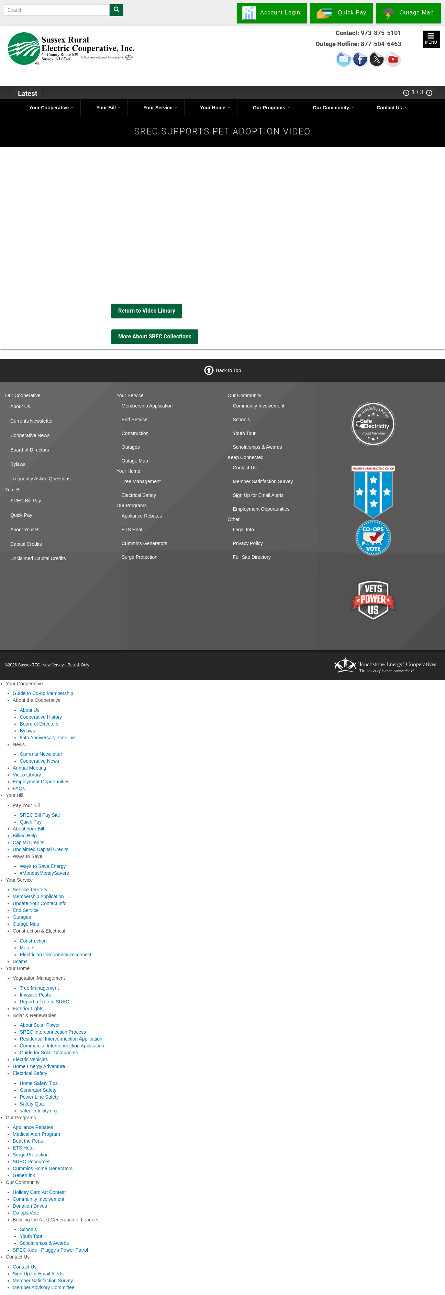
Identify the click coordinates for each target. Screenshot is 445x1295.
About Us (20, 406)
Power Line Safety (39, 1097)
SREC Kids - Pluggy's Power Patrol (50, 1250)
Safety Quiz (32, 1104)
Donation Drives (30, 1206)
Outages (131, 447)
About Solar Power (40, 1025)
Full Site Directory (252, 557)
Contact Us (392, 107)
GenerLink (24, 1175)
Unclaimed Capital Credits (38, 558)
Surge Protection (139, 557)
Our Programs (271, 107)
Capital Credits (26, 544)
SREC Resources (32, 1161)
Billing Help (25, 835)
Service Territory (30, 889)
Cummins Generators (144, 543)
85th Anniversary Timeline (47, 737)
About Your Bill (26, 529)
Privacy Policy (248, 543)
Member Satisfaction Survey (263, 481)
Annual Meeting (29, 768)
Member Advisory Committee (44, 1287)
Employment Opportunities (261, 509)
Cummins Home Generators (43, 1168)
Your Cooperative (51, 107)
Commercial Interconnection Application (62, 1045)
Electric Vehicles (30, 1059)
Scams (20, 961)
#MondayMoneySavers (44, 873)
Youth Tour (244, 433)
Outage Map (135, 461)
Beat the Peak (28, 1141)
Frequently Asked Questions (40, 478)
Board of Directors (29, 450)
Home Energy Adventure (39, 1066)
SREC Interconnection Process (53, 1032)
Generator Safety (38, 1090)
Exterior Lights (28, 1008)
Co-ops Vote (26, 1213)
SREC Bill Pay (25, 500)
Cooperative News (29, 435)
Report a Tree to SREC (44, 1001)
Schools (241, 419)
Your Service (160, 107)
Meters (27, 947)
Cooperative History (41, 717)
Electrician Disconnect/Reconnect (55, 954)
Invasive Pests (35, 995)
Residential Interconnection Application (61, 1039)
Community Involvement (259, 406)
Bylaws (17, 464)
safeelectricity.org (38, 1110)
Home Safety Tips (39, 1083)
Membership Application (147, 406)
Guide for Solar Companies (49, 1052)
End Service (134, 419)
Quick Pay (21, 515)
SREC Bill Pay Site (40, 815)
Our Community (333, 107)
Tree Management (141, 481)
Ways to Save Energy (43, 866)
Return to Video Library (146, 310)
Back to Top (228, 370)
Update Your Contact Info (39, 903)
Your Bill (109, 107)
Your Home (215, 107)
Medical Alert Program (36, 1134)
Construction (135, 433)
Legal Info (243, 529)
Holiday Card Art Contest (39, 1192)
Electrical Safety (139, 495)
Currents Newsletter (31, 421)
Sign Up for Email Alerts (258, 495)
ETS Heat (132, 529)
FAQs (19, 788)
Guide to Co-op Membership (43, 693)
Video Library (27, 774)
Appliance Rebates (142, 516)
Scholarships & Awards (257, 447)
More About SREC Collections (154, 336)
